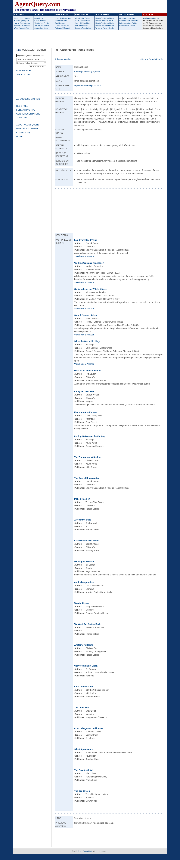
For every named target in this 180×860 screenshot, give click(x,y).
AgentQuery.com (37, 4)
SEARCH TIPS (23, 74)
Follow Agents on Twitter (128, 23)
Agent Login (38, 18)
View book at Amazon (84, 256)
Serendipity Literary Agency (87, 71)
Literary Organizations (127, 18)
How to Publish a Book (63, 18)
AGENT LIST (22, 117)
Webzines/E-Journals (62, 28)
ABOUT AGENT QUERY (27, 125)
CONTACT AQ (23, 132)
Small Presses (60, 23)
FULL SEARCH (23, 70)
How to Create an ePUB (104, 20)
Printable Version (63, 59)
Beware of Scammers (22, 25)
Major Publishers (61, 20)
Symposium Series (41, 28)
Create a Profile (40, 20)
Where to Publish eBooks (105, 28)
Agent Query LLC (85, 851)
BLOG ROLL (22, 106)
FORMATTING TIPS (25, 110)
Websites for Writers (82, 18)
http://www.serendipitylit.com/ (87, 85)
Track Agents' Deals (82, 20)
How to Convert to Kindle (105, 25)
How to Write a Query (22, 23)
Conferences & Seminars (128, 20)
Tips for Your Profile (41, 25)
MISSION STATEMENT (27, 128)
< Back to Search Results (151, 59)
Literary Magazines (62, 25)
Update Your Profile (41, 23)
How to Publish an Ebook (105, 18)
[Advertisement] (90, 38)
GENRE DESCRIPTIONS (28, 114)
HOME (19, 136)
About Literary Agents (22, 18)
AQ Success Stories (151, 18)
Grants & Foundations (83, 28)
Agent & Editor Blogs (82, 23)
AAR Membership (81, 25)
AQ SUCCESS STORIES (28, 99)
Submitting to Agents (21, 20)
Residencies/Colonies (127, 25)
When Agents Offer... (21, 28)
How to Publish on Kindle (105, 23)
